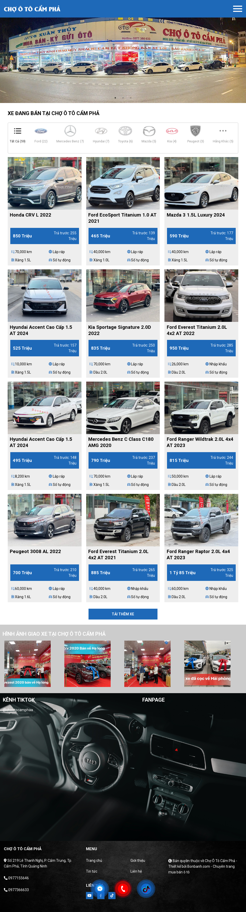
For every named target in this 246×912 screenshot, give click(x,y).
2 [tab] (123, 97)
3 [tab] (130, 97)
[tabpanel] (123, 51)
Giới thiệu (137, 860)
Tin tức (91, 871)
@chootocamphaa (18, 710)
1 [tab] (115, 97)
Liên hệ (136, 871)
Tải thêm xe (123, 614)
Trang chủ (94, 860)
